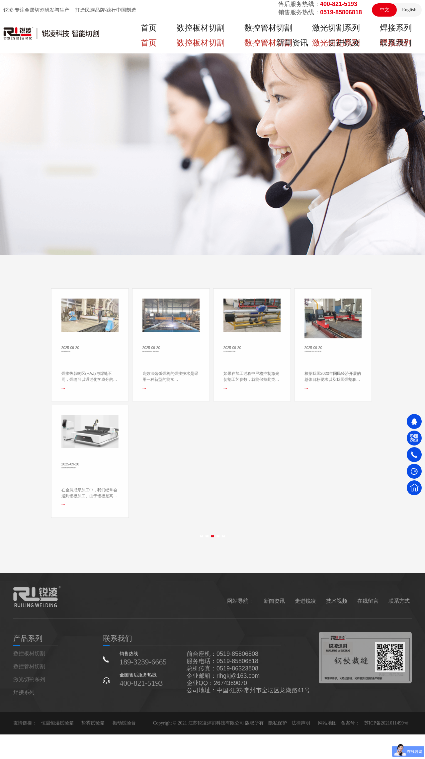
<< (177, 571)
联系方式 (399, 625)
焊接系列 (325, 33)
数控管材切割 (234, 33)
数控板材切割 (187, 33)
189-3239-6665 (143, 686)
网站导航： (240, 625)
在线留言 (368, 625)
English (409, 9)
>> (247, 571)
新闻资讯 (364, 33)
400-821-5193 (141, 708)
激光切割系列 (282, 33)
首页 (148, 33)
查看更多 (68, 489)
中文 (384, 9)
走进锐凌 (402, 33)
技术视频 (336, 625)
